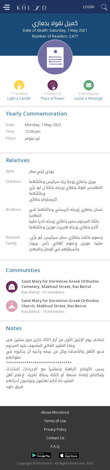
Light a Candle (19, 98)
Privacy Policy (55, 429)
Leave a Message (89, 98)
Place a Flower (53, 98)
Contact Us (55, 437)
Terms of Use (55, 420)
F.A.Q (55, 446)
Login (88, 6)
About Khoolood (55, 412)
